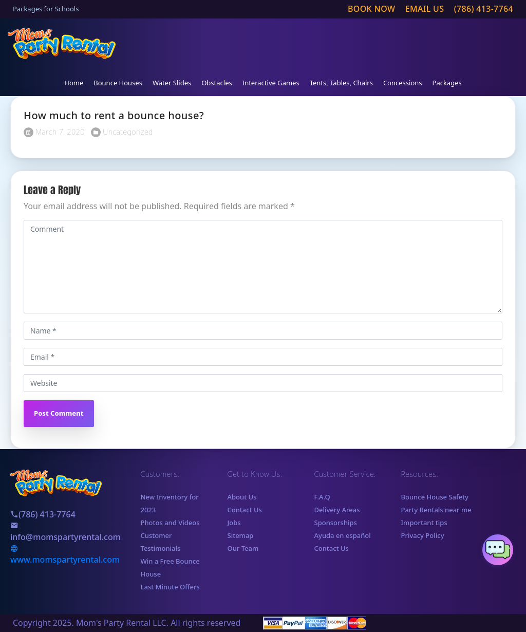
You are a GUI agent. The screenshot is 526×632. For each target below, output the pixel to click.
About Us (242, 496)
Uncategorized (128, 132)
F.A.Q (322, 496)
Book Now (371, 8)
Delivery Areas (337, 509)
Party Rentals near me (436, 509)
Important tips (424, 522)
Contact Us (245, 509)
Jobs (234, 522)
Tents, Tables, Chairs (341, 82)
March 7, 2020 (54, 132)
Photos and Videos (170, 522)
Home (73, 82)
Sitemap (241, 535)
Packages (447, 82)
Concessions (402, 82)
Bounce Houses (117, 82)
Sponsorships (335, 522)
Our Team (243, 548)
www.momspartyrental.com (65, 554)
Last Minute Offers (170, 586)
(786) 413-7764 (483, 8)
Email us (424, 8)
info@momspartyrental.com (65, 531)
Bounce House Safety (434, 496)
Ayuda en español (342, 535)
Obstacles (216, 82)
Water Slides (172, 82)
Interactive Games (270, 82)
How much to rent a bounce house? (114, 115)
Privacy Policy (422, 535)
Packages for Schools (46, 8)
